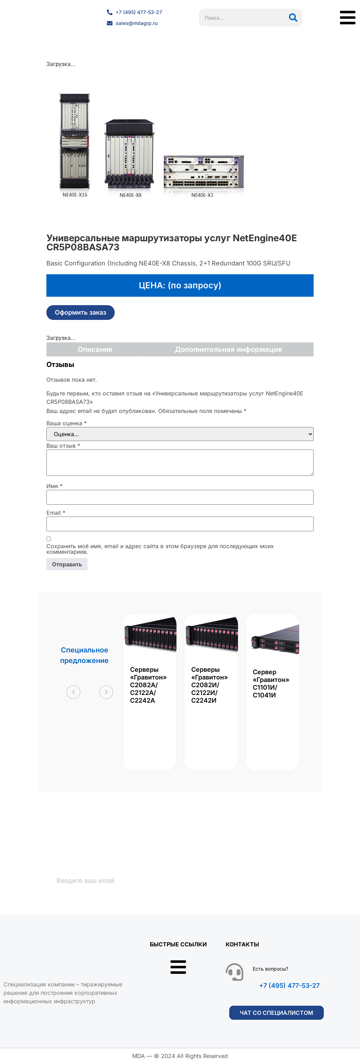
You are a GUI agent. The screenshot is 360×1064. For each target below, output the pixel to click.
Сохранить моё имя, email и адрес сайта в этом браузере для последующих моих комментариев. (160, 548)
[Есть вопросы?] (234, 972)
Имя (54, 486)
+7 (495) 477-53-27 (289, 985)
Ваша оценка (66, 423)
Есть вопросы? (270, 969)
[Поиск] (293, 17)
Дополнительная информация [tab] (228, 349)
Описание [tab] (95, 349)
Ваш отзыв (63, 445)
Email (55, 512)
